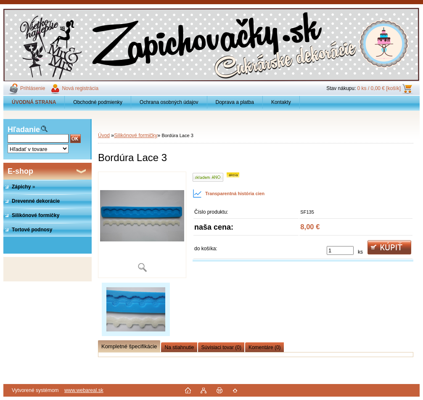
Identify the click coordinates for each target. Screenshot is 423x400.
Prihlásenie (32, 88)
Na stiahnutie (179, 347)
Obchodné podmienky (97, 102)
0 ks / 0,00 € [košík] (379, 88)
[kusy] (340, 250)
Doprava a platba (235, 102)
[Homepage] (34, 102)
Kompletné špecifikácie (129, 346)
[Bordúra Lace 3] (142, 225)
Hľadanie (24, 129)
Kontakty (281, 102)
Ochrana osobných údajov (169, 102)
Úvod (104, 135)
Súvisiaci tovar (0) (221, 347)
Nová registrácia (80, 88)
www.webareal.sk (83, 390)
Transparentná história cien (228, 193)
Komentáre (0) (265, 347)
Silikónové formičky (135, 135)
